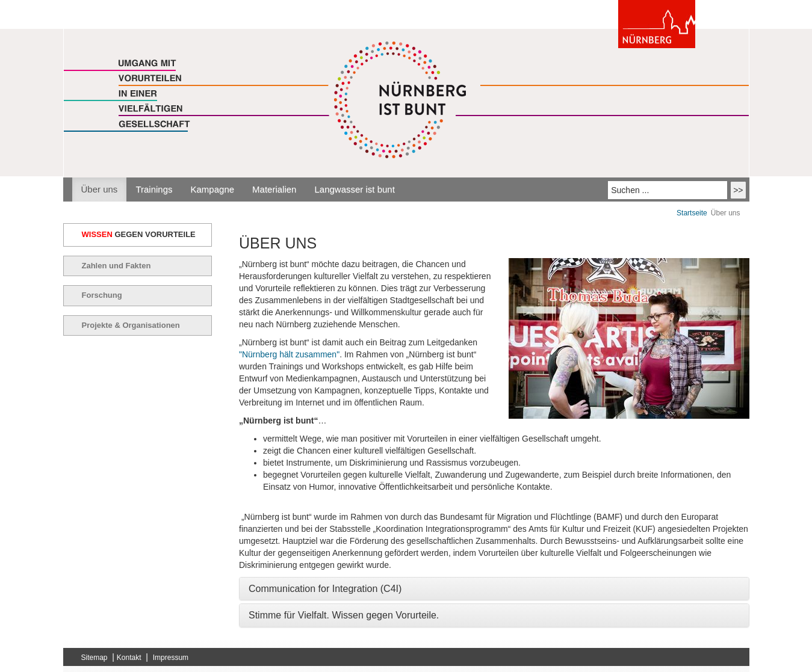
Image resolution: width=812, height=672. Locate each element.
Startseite (692, 213)
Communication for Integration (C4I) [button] (325, 589)
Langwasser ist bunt (354, 189)
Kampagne (213, 189)
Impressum (170, 657)
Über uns (99, 189)
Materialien (274, 189)
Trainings (153, 189)
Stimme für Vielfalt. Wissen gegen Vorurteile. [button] (344, 615)
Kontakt (129, 657)
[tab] (494, 589)
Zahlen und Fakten (116, 265)
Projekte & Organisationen (131, 325)
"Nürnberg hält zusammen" (289, 354)
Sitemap (94, 657)
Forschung (102, 295)
